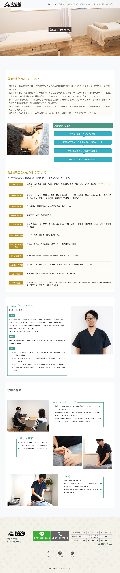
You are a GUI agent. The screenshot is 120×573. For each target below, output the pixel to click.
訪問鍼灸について (86, 4)
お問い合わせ (110, 4)
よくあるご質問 (99, 4)
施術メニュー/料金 (65, 4)
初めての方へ (52, 4)
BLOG (76, 4)
